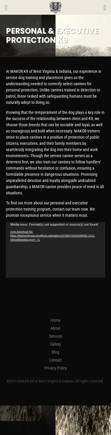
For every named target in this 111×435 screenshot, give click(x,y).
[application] (55, 250)
